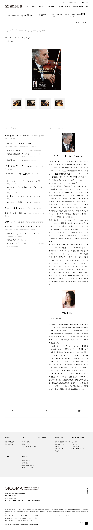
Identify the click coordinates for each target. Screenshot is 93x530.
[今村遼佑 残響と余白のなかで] (67, 15)
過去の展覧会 (9, 444)
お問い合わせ (72, 2)
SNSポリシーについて (28, 468)
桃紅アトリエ (59, 449)
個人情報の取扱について (28, 465)
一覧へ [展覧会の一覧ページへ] (46, 411)
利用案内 (74, 442)
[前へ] (82, 14)
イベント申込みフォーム (28, 446)
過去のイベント (26, 444)
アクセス (74, 444)
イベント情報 (25, 442)
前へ (13, 411)
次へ (79, 411)
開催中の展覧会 (9, 442)
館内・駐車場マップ (78, 449)
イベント (41, 6)
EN (87, 2)
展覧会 (34, 6)
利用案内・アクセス (64, 6)
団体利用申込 (76, 446)
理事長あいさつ (59, 444)
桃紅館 (57, 446)
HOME (26, 6)
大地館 (57, 451)
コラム (63, 2)
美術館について (60, 437)
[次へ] (84, 14)
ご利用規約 (24, 463)
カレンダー (51, 6)
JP (82, 2)
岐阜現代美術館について (80, 6)
